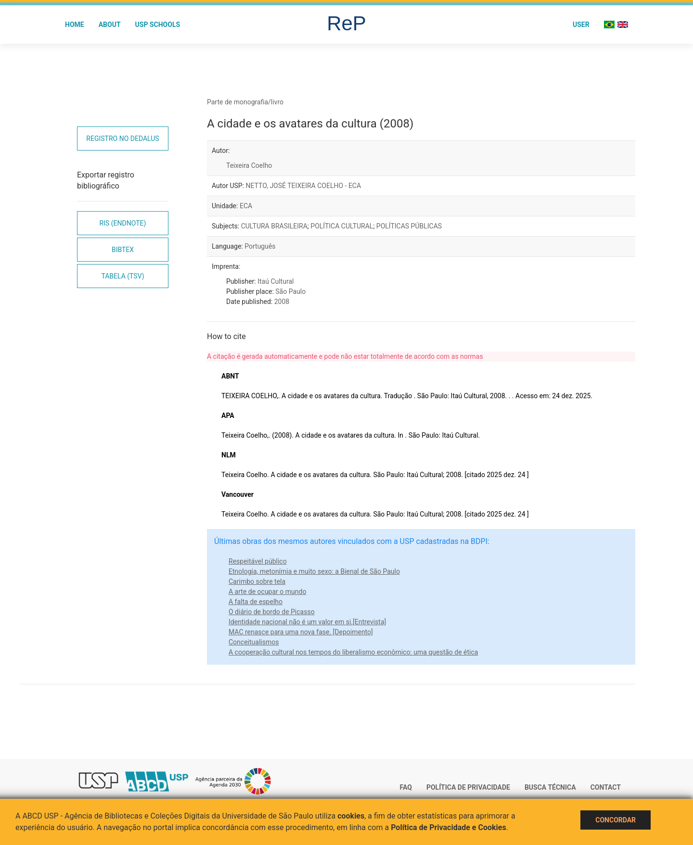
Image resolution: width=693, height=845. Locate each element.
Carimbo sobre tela (257, 581)
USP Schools (157, 24)
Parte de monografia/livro (245, 102)
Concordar (615, 820)
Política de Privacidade (468, 787)
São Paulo (290, 291)
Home (74, 24)
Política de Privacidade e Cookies (448, 827)
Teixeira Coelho (249, 165)
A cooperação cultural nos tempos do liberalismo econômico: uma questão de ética (353, 652)
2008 (281, 301)
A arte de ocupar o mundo (267, 591)
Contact (605, 787)
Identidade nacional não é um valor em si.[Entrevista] (307, 622)
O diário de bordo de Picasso (272, 612)
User (581, 24)
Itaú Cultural (275, 281)
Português (259, 246)
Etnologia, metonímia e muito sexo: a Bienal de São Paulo (314, 571)
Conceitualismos (254, 642)
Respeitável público (258, 561)
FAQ (406, 787)
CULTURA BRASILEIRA (274, 226)
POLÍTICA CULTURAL (341, 226)
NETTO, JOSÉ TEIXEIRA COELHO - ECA (303, 185)
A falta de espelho (255, 601)
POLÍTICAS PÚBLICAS (409, 226)
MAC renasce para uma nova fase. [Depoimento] (301, 632)
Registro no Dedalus (122, 138)
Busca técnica (550, 787)
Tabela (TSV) (122, 276)
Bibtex (123, 249)
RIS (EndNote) (123, 223)
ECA (246, 206)
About (110, 24)
